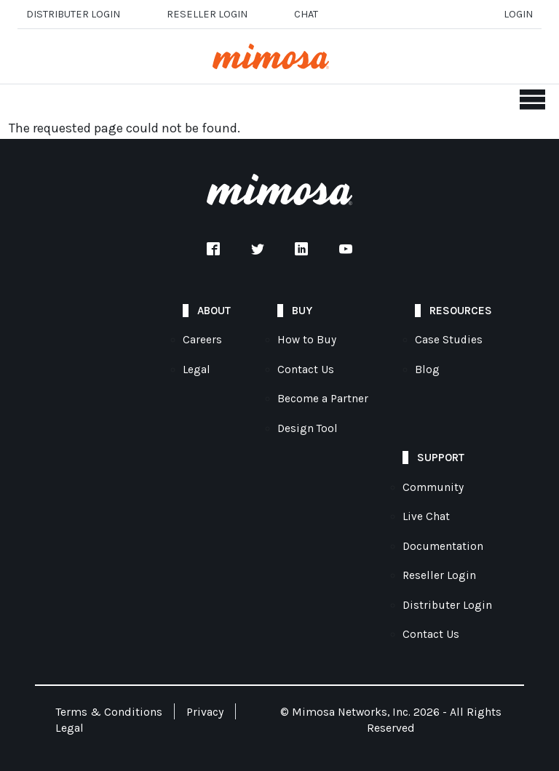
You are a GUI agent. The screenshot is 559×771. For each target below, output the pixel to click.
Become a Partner (322, 398)
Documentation (443, 546)
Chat (306, 14)
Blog (427, 369)
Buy (302, 310)
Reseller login (207, 14)
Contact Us (305, 369)
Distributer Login (73, 14)
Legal (196, 369)
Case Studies (449, 339)
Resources (460, 310)
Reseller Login (439, 575)
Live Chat (426, 516)
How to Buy (306, 339)
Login (518, 14)
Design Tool (307, 428)
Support (440, 457)
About (214, 310)
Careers (202, 339)
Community (433, 487)
